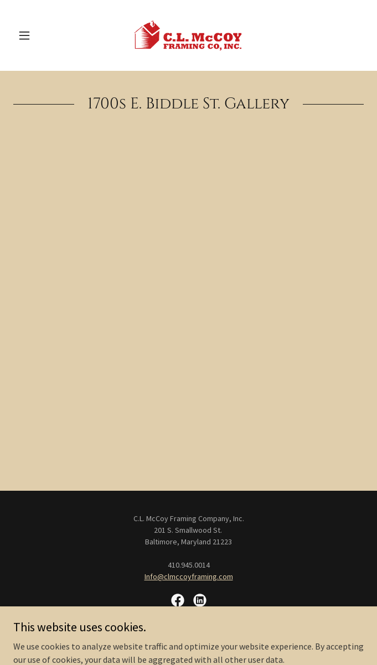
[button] (39, 35)
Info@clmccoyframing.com (188, 576)
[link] (189, 35)
